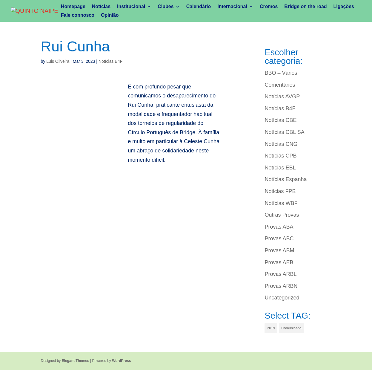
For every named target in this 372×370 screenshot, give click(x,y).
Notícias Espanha (286, 179)
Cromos (269, 6)
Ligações (343, 6)
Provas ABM (279, 250)
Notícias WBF (281, 203)
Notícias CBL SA (284, 132)
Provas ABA (279, 227)
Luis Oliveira (57, 61)
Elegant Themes (75, 361)
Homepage (73, 6)
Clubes (165, 6)
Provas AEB (279, 262)
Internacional (232, 6)
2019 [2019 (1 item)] (271, 328)
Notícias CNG (281, 144)
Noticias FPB (280, 191)
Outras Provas (282, 215)
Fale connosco (77, 15)
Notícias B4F (110, 61)
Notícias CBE (280, 120)
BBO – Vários (281, 73)
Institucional (131, 6)
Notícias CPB (280, 156)
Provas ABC (279, 238)
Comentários (280, 85)
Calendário (198, 6)
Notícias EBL (280, 168)
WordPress (121, 361)
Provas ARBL (280, 274)
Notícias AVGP (282, 97)
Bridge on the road (305, 6)
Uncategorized (282, 298)
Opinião (110, 15)
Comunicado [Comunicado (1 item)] (291, 328)
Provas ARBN (281, 286)
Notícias (101, 6)
